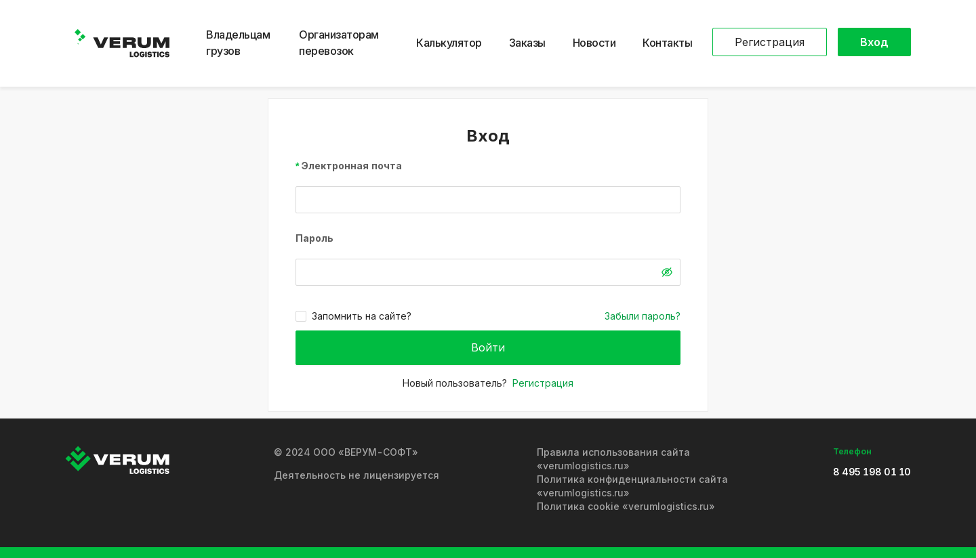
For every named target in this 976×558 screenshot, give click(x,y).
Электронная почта (352, 165)
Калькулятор (449, 42)
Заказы (527, 42)
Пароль (314, 238)
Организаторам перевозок (339, 43)
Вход (874, 42)
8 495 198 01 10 (872, 471)
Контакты (667, 42)
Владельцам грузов (238, 43)
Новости (594, 42)
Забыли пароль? (642, 316)
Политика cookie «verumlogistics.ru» (626, 506)
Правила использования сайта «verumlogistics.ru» (613, 458)
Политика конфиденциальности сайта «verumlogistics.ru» (632, 485)
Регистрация (770, 42)
